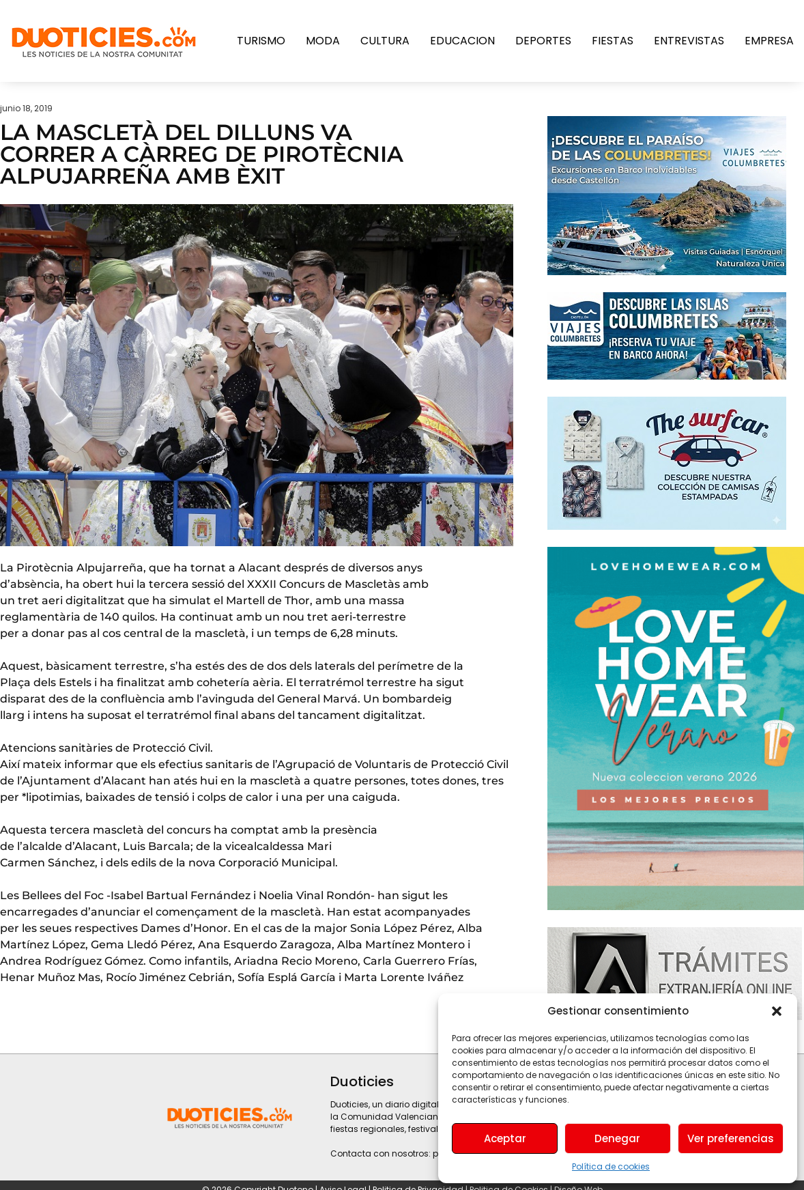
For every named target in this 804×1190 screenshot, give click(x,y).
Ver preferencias (730, 1138)
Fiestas (612, 40)
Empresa (769, 40)
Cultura (385, 40)
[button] (777, 1011)
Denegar (617, 1138)
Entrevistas (689, 40)
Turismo (261, 40)
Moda (323, 40)
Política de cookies (611, 1166)
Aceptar (505, 1138)
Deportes (543, 40)
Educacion (462, 40)
